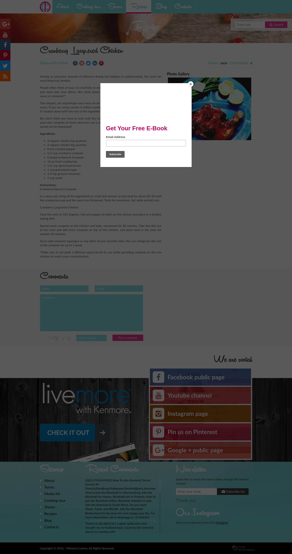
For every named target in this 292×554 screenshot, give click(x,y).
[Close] (190, 84)
